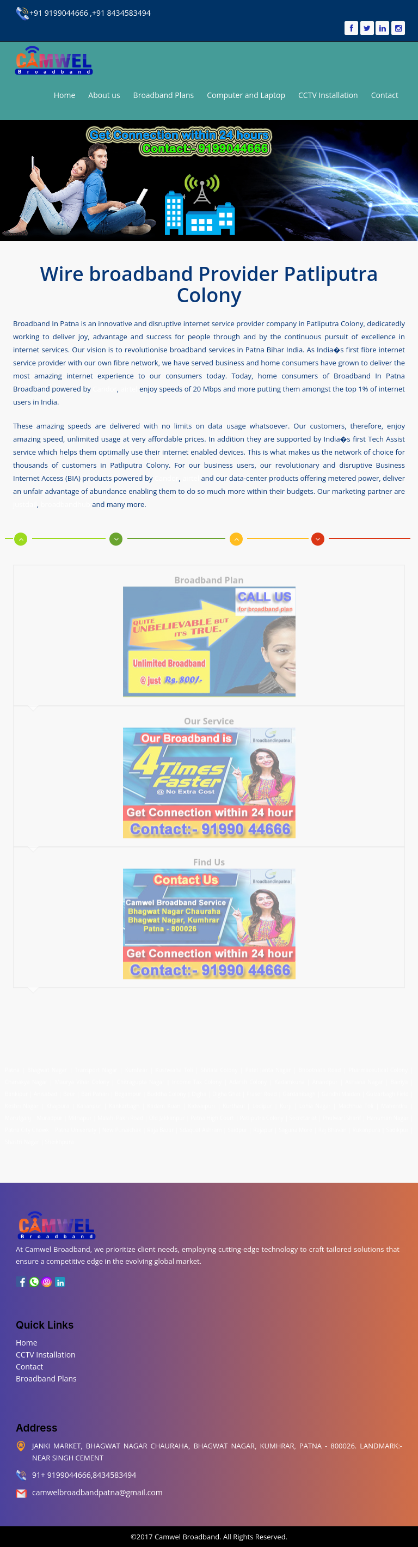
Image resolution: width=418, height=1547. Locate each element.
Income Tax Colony (197, 1077)
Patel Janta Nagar (268, 1065)
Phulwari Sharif (342, 1113)
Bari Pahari (95, 1089)
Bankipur (16, 1089)
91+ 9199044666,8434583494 (84, 1475)
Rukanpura (366, 1125)
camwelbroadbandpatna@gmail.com (97, 1492)
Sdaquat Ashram (201, 1125)
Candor (104, 388)
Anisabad (45, 1089)
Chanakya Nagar (26, 1077)
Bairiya (399, 1077)
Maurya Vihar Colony (82, 1077)
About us (104, 95)
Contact (384, 95)
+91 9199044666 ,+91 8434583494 (83, 13)
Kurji (285, 1101)
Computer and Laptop (246, 95)
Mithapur (79, 1113)
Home (65, 95)
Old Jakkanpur (167, 1113)
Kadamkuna (289, 1077)
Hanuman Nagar (388, 1113)
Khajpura (57, 1101)
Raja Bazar (160, 1125)
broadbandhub (65, 503)
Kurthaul (233, 1101)
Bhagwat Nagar (47, 1065)
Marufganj (18, 1113)
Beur (69, 1089)
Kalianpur (89, 1101)
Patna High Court (212, 1113)
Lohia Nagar (315, 1101)
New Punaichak (122, 1125)
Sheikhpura (59, 1137)
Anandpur (326, 1077)
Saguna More (295, 1125)
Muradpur (49, 1113)
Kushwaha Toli (174, 1065)
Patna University (75, 1125)
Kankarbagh (124, 1101)
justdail (25, 503)
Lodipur (262, 1101)
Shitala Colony (219, 1065)
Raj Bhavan (332, 1125)
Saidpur (237, 1125)
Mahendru (394, 1101)
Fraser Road (262, 1089)
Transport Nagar (97, 1065)
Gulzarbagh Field (387, 1089)
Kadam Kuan (163, 1101)
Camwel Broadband (186, 1537)
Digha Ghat (226, 1089)
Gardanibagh (298, 1089)
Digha (199, 1089)
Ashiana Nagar (364, 1077)
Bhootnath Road (320, 1065)
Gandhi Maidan (341, 1089)
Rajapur (263, 1125)
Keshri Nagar (22, 1101)
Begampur (128, 1089)
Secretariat (303, 1113)
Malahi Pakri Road (120, 1113)
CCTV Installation (328, 95)
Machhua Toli (356, 1101)
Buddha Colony (166, 1089)
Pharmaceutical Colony (378, 1065)
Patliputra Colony (262, 1113)
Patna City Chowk (27, 1125)
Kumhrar (136, 1065)
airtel (129, 388)
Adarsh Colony (248, 1077)
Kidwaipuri (201, 1101)
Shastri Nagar (22, 1137)
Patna (13, 1065)
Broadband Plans (163, 95)
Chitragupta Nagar (140, 1077)
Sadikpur (397, 1125)
